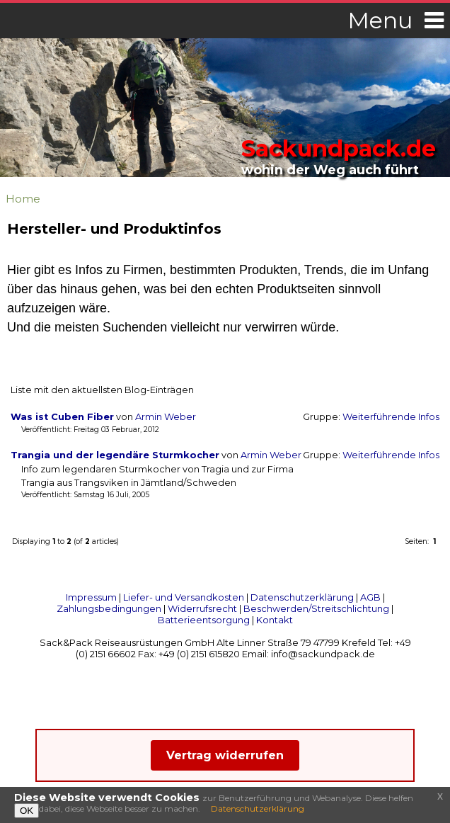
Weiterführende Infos (390, 417)
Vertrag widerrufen (225, 755)
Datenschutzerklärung (302, 597)
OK (26, 810)
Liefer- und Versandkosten (183, 597)
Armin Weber (165, 417)
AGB (370, 597)
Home (23, 198)
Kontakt (274, 619)
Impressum (91, 597)
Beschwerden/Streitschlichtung (316, 608)
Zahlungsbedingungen (109, 608)
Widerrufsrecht (202, 608)
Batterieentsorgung (204, 619)
